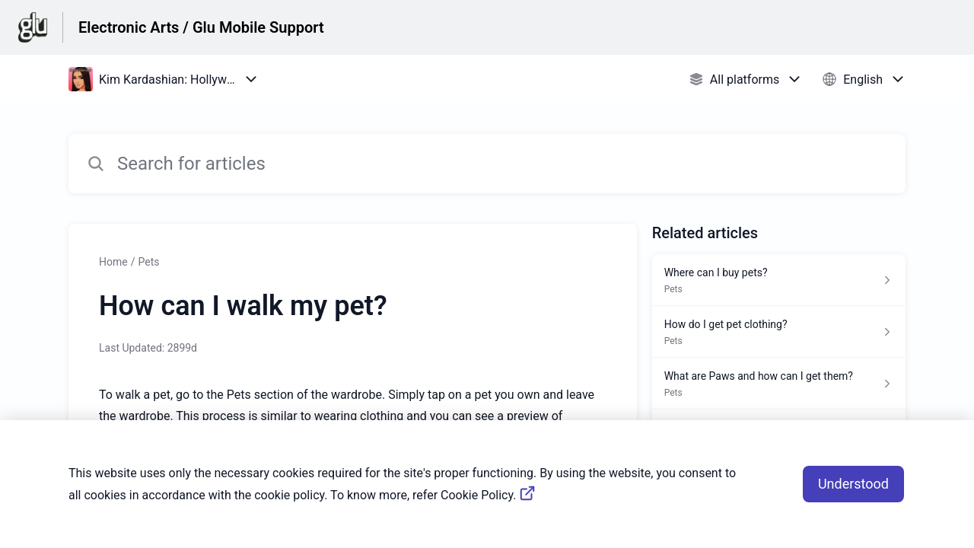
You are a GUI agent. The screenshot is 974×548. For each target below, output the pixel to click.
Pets (148, 262)
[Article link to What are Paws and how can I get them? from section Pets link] (779, 383)
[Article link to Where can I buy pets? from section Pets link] (779, 280)
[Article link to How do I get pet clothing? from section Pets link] (779, 332)
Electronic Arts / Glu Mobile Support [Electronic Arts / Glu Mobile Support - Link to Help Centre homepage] (201, 27)
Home (113, 262)
